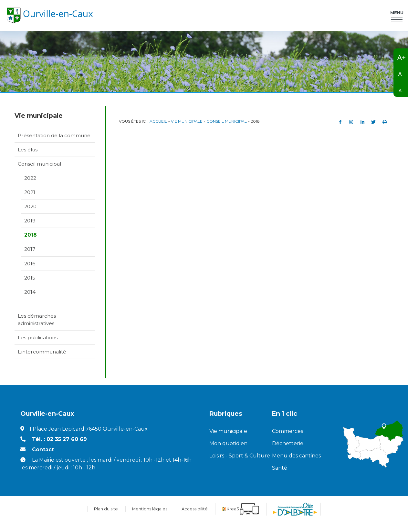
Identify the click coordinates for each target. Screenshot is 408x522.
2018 (30, 235)
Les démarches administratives (37, 319)
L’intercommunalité (42, 352)
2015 (29, 278)
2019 (30, 221)
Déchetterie (287, 443)
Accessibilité (195, 509)
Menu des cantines (296, 456)
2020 (30, 206)
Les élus (27, 150)
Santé (279, 468)
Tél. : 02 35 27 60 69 (59, 439)
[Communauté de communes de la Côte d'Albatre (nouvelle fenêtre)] (295, 509)
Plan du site (106, 509)
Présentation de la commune (54, 135)
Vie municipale (228, 431)
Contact (43, 449)
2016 (29, 264)
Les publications (38, 337)
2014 (30, 292)
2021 (29, 192)
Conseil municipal (39, 164)
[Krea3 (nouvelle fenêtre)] (240, 509)
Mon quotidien (228, 443)
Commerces (287, 431)
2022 (30, 178)
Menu (396, 12)
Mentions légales (149, 509)
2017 (30, 249)
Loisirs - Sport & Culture (235, 456)
